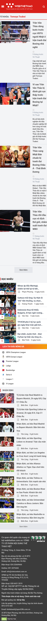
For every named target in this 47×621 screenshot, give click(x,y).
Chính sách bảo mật (32, 596)
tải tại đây (21, 600)
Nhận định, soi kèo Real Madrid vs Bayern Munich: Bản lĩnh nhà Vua (31, 427)
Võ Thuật (36, 57)
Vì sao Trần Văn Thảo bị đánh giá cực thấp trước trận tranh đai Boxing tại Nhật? (39, 95)
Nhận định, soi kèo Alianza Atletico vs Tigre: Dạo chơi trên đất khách (30, 467)
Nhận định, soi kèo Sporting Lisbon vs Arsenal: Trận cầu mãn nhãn (31, 441)
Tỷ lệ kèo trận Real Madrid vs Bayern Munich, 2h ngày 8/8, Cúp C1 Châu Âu (31, 398)
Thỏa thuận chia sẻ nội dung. (13, 596)
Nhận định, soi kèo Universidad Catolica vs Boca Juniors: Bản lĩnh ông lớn (30, 503)
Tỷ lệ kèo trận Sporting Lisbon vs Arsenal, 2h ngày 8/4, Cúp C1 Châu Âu (31, 413)
